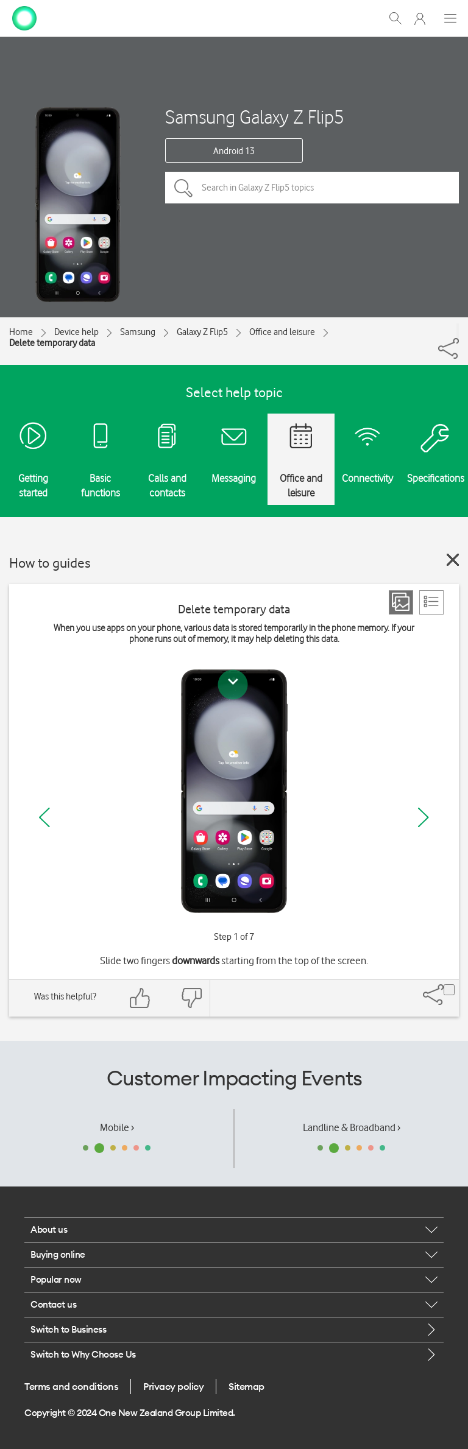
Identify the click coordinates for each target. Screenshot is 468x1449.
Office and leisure (282, 331)
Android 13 (234, 151)
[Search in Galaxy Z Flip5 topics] (312, 187)
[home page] (24, 17)
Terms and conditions (71, 1386)
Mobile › (117, 1127)
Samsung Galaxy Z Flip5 (254, 116)
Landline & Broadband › (351, 1127)
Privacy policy (173, 1386)
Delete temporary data (52, 342)
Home (21, 331)
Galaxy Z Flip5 (202, 331)
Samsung (137, 331)
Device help (76, 331)
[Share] (457, 330)
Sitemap (246, 1386)
